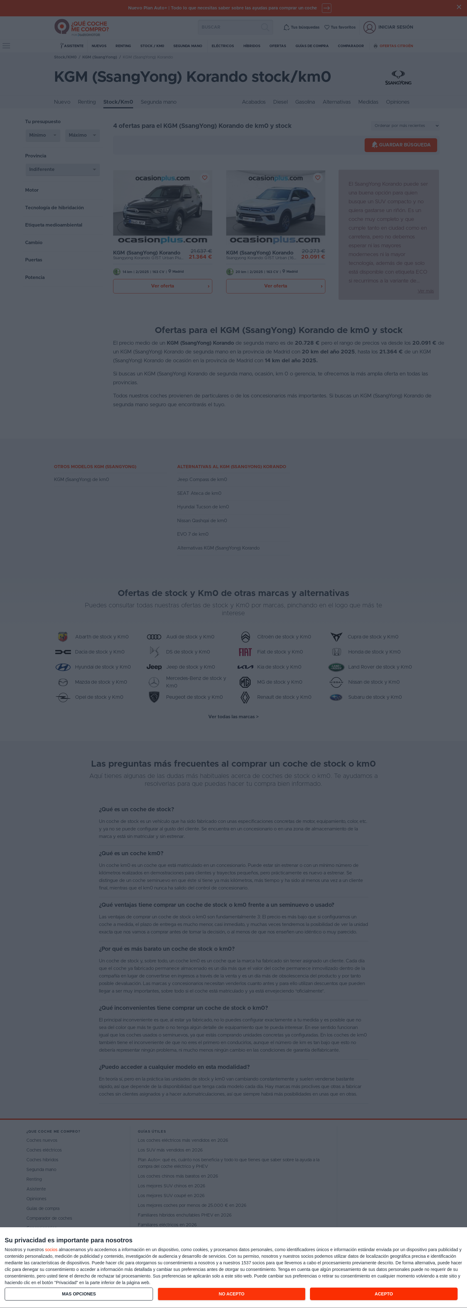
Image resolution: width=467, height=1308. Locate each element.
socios (51, 1249)
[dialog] (233, 1268)
